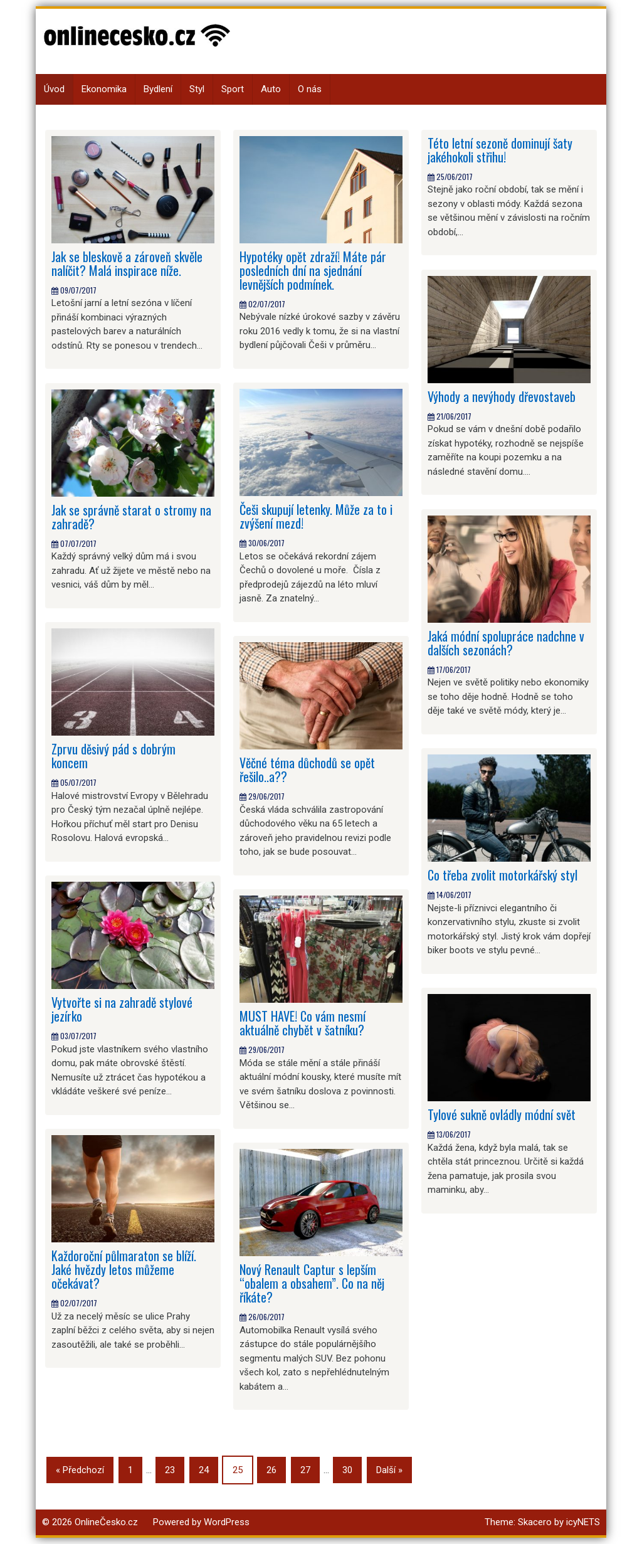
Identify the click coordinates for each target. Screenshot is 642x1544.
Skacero (535, 1522)
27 (305, 1470)
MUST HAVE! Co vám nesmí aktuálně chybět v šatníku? (302, 1023)
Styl (196, 89)
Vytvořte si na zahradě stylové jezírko (121, 1009)
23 (170, 1470)
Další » (389, 1470)
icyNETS (583, 1522)
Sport (232, 89)
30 (347, 1470)
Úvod (54, 89)
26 (271, 1470)
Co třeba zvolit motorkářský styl (502, 874)
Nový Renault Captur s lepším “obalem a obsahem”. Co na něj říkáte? (311, 1283)
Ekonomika (104, 89)
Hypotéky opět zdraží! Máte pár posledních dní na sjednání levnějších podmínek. (312, 270)
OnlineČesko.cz (106, 1522)
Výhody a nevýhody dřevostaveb (502, 396)
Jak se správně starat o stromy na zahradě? (131, 516)
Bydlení (158, 89)
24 (204, 1470)
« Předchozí (80, 1470)
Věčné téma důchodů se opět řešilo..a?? (307, 769)
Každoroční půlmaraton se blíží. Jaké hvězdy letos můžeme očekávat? (123, 1269)
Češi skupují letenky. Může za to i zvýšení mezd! (315, 516)
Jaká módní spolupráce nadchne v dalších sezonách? (506, 643)
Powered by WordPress (201, 1522)
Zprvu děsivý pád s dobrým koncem (113, 755)
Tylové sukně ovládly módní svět (502, 1114)
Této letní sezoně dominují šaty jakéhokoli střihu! (500, 150)
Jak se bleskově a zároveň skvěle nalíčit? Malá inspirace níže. (127, 263)
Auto (271, 89)
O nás (310, 89)
